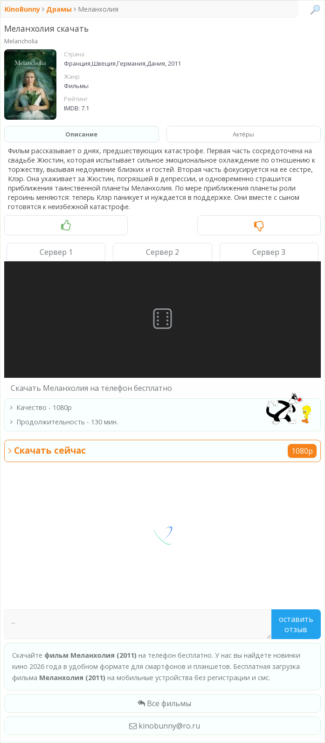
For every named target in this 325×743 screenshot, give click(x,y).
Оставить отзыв (296, 624)
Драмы (59, 9)
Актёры (243, 134)
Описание (81, 134)
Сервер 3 (268, 252)
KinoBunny (23, 9)
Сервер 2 (162, 252)
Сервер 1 (56, 252)
